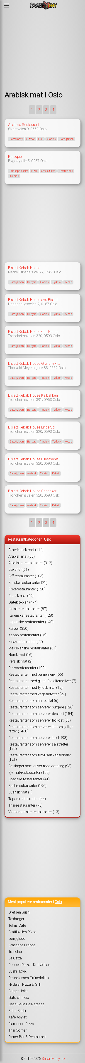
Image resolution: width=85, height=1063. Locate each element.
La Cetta (15, 958)
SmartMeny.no (53, 1058)
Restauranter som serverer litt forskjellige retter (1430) (40, 729)
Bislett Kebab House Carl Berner (33, 331)
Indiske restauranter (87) (27, 609)
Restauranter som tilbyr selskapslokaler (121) (39, 757)
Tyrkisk (56, 282)
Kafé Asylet (17, 1017)
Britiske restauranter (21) (27, 582)
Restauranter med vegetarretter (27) (37, 694)
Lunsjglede (16, 938)
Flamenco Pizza (21, 1024)
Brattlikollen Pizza (22, 932)
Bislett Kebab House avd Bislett (33, 300)
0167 (45, 304)
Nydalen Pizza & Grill (24, 984)
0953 (48, 400)
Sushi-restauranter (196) (27, 786)
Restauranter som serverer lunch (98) (37, 738)
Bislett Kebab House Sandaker (32, 491)
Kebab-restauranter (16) (27, 635)
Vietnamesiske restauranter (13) (33, 812)
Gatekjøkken (66, 139)
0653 (34, 129)
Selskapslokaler (19, 171)
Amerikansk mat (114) (26, 550)
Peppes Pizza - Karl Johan (29, 965)
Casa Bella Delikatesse (26, 1004)
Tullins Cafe (17, 925)
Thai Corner (17, 1030)
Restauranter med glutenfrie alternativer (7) (42, 681)
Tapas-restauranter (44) (27, 799)
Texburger (16, 919)
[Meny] (6, 5)
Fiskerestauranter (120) (26, 589)
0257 (35, 161)
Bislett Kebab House (24, 268)
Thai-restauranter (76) (25, 805)
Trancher (15, 951)
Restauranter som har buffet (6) (33, 700)
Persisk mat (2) (20, 661)
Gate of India (18, 997)
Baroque (15, 156)
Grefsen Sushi (19, 912)
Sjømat (30, 139)
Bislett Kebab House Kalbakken (33, 395)
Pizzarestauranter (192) (27, 668)
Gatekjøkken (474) (23, 602)
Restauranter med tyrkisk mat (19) (35, 687)
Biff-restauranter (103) (25, 576)
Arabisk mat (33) (21, 556)
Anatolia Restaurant (23, 125)
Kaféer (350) (18, 628)
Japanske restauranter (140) (30, 622)
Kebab (68, 282)
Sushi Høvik (17, 971)
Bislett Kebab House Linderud (31, 427)
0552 (53, 368)
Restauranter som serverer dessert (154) (40, 714)
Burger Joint (18, 991)
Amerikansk (66, 171)
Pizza (34, 171)
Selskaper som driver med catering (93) (39, 766)
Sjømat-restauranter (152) (29, 772)
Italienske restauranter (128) (30, 615)
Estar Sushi (17, 1011)
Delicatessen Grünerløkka (28, 978)
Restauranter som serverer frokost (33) (39, 720)
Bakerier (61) (18, 569)
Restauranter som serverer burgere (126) (40, 707)
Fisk (40, 139)
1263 (49, 272)
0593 (48, 336)
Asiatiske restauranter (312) (30, 563)
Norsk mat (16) (20, 655)
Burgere (31, 282)
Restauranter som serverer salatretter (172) (38, 746)
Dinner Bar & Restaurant (27, 1037)
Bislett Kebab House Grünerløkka (34, 363)
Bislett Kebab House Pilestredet (33, 459)
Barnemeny (16, 139)
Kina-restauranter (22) (25, 641)
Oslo (43, 129)
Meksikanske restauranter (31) (32, 648)
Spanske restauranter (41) (29, 779)
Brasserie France (21, 945)
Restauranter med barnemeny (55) (35, 674)
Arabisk (51, 139)
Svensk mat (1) (20, 792)
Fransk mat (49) (21, 596)
